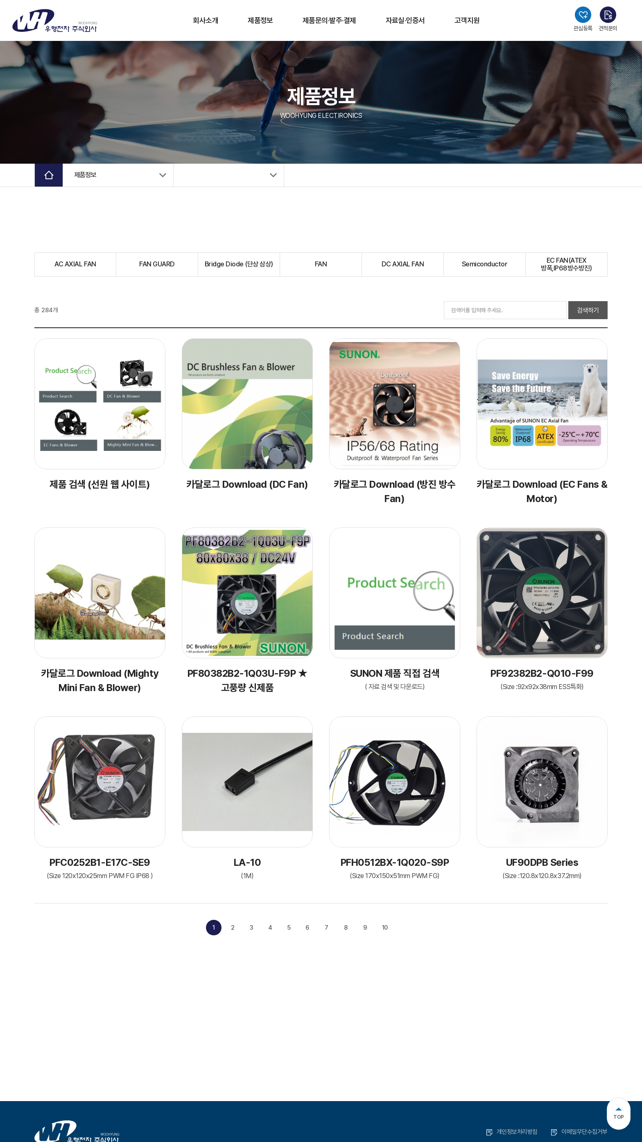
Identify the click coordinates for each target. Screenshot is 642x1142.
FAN (320, 265)
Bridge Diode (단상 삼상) (239, 265)
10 (386, 929)
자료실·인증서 (405, 20)
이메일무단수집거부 (580, 1131)
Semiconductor (484, 265)
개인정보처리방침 (512, 1131)
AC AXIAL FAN (75, 265)
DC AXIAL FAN (403, 265)
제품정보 (260, 20)
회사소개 (205, 20)
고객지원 (467, 20)
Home (49, 175)
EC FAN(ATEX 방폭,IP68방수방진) (566, 265)
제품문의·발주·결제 (329, 20)
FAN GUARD (157, 265)
